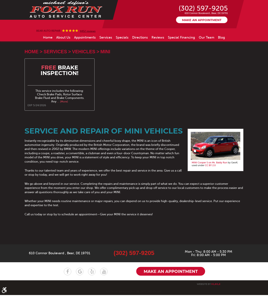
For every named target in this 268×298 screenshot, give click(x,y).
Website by (208, 287)
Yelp (91, 274)
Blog (221, 54)
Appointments (85, 54)
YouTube (104, 274)
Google (79, 274)
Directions (140, 54)
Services (105, 54)
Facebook (67, 274)
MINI (105, 68)
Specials (122, 54)
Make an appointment (201, 37)
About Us (63, 54)
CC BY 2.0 (210, 182)
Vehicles (83, 68)
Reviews (157, 54)
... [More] (62, 118)
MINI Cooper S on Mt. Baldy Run (209, 179)
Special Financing (181, 54)
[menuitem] (47, 54)
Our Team (206, 54)
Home (47, 54)
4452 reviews (87, 48)
